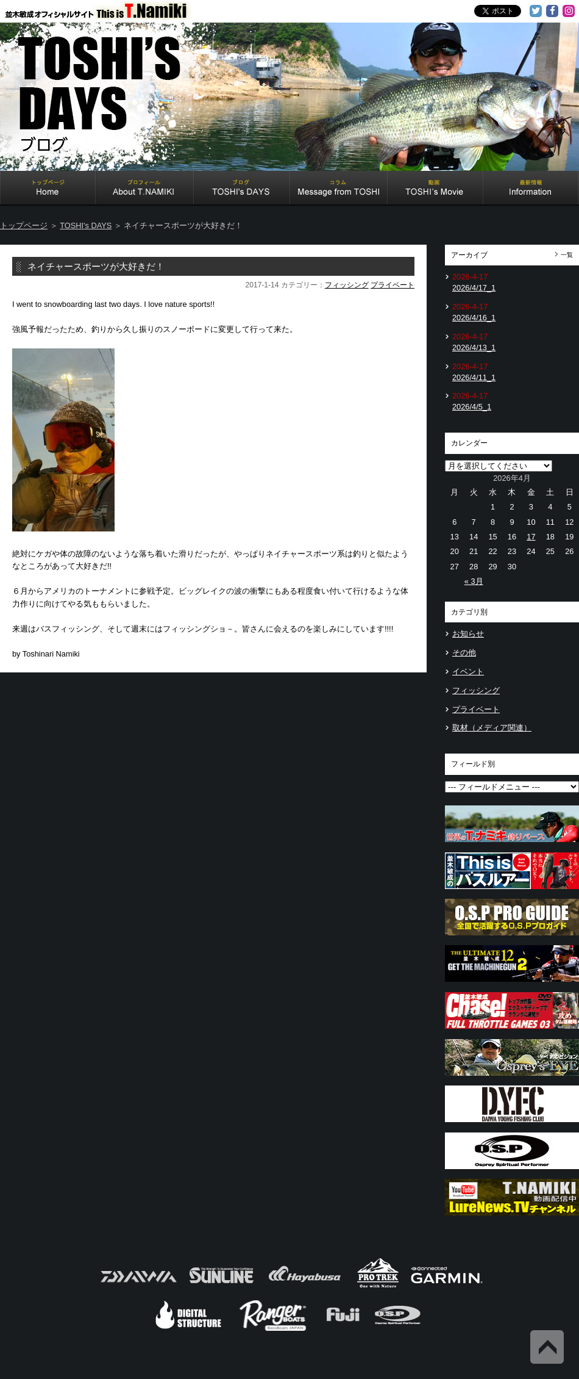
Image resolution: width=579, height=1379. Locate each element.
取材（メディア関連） (491, 727)
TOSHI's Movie (435, 189)
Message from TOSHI (339, 189)
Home (48, 189)
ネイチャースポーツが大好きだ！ (96, 266)
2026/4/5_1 (471, 406)
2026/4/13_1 (474, 347)
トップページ (24, 225)
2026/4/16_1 (474, 317)
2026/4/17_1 (474, 287)
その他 (464, 652)
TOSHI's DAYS (242, 189)
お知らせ (468, 633)
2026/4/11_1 (474, 377)
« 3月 (473, 581)
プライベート (392, 285)
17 (531, 536)
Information (530, 189)
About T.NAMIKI (145, 189)
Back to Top (547, 1347)
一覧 (567, 254)
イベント (468, 671)
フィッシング (347, 285)
